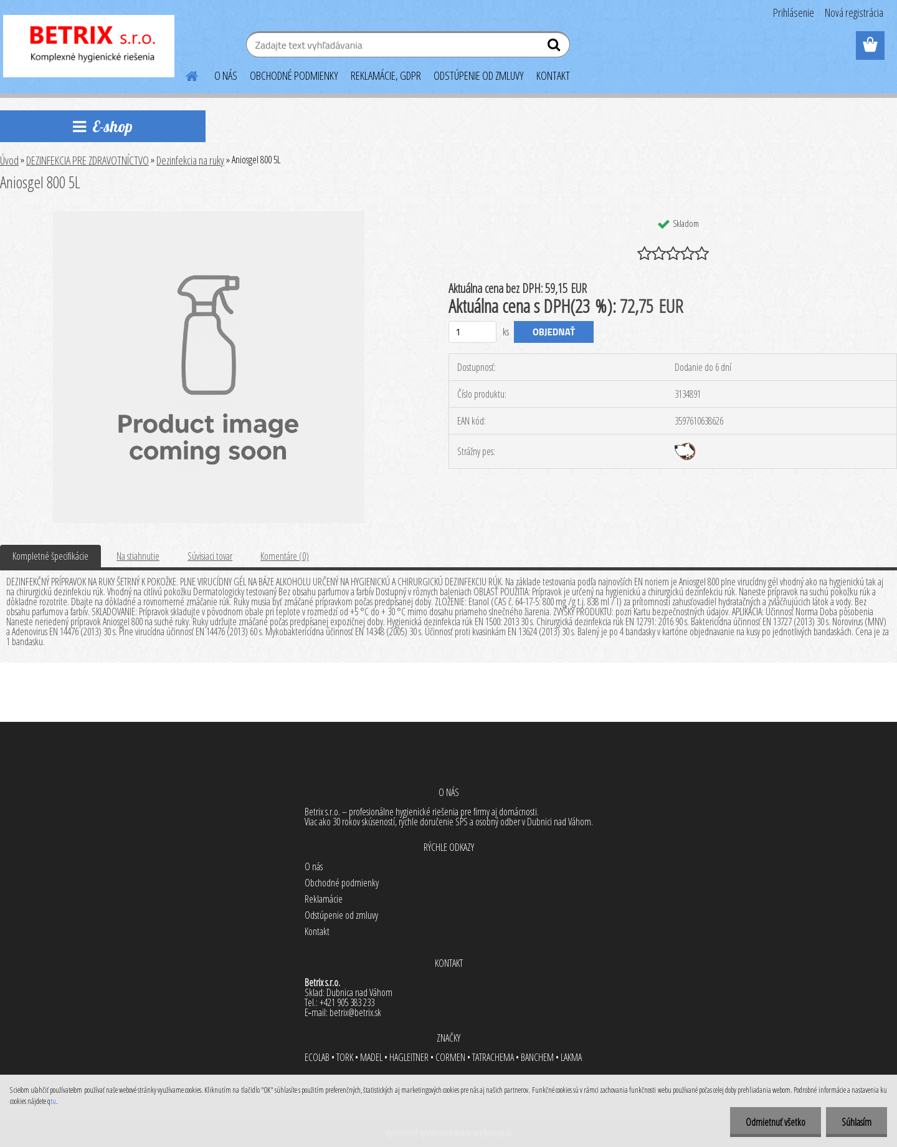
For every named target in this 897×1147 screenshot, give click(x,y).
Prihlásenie (793, 12)
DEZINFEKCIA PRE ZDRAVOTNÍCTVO (87, 160)
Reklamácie (324, 899)
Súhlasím (856, 1122)
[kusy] (472, 332)
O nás (314, 866)
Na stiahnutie (137, 556)
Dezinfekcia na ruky (190, 160)
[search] (555, 47)
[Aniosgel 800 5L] (208, 216)
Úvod (9, 160)
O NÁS (225, 75)
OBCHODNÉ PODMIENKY (294, 75)
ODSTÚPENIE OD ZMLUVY (479, 75)
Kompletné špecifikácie (50, 556)
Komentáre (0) (284, 556)
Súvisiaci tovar (209, 556)
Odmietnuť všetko (775, 1122)
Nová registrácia (854, 12)
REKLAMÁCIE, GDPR (386, 75)
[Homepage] (184, 74)
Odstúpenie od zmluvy (341, 915)
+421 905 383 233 (347, 1002)
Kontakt (317, 931)
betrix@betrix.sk (355, 1012)
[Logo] (88, 46)
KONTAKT (553, 75)
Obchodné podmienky (342, 883)
